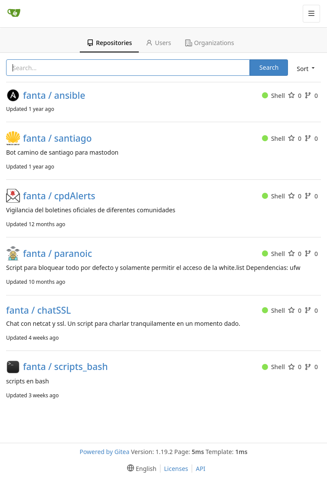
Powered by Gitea (104, 452)
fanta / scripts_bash (65, 367)
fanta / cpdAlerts (59, 196)
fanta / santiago (57, 138)
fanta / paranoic (57, 254)
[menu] (305, 68)
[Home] (13, 13)
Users (158, 43)
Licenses (176, 468)
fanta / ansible (54, 95)
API (200, 468)
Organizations (209, 43)
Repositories (109, 43)
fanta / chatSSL (38, 310)
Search (268, 67)
